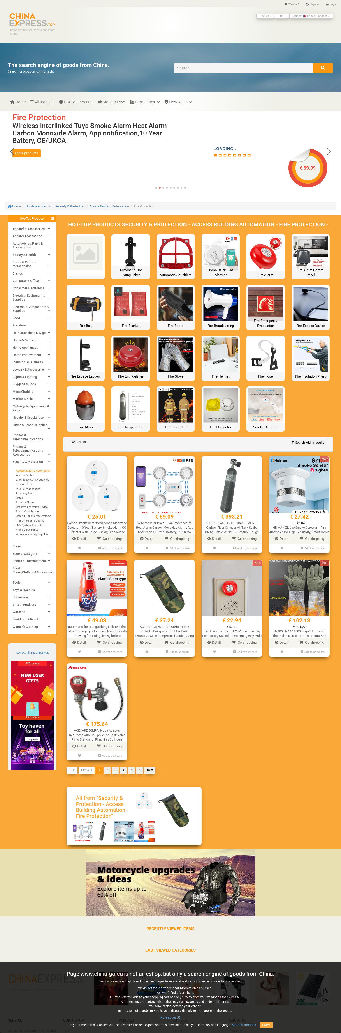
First (72, 769)
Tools (17, 582)
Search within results (307, 442)
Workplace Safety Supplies (32, 534)
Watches (19, 612)
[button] (329, 151)
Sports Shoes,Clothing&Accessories (33, 570)
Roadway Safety (26, 493)
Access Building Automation (109, 206)
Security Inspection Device (32, 507)
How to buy (178, 102)
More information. (244, 1025)
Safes (19, 498)
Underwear (20, 597)
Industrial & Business (28, 362)
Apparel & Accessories (29, 229)
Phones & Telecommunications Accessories (28, 450)
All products (42, 102)
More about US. (170, 1017)
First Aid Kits (24, 484)
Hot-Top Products (76, 102)
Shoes (17, 546)
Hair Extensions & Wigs (29, 333)
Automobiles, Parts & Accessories (28, 245)
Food (16, 318)
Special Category (25, 554)
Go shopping (109, 539)
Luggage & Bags (24, 384)
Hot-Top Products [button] (32, 218)
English (265, 16)
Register (313, 4)
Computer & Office (26, 280)
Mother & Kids (23, 399)
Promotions (145, 102)
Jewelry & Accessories (29, 369)
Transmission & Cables (30, 520)
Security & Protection (70, 206)
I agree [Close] (266, 1025)
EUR (282, 16)
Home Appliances (25, 347)
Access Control (25, 475)
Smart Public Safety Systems (33, 516)
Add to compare (110, 548)
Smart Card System (28, 511)
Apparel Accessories (27, 236)
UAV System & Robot (28, 525)
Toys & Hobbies (24, 590)
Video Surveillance (27, 529)
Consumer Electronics (28, 288)
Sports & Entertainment (29, 561)
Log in (331, 4)
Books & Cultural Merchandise (24, 264)
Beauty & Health (24, 255)
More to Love (111, 102)
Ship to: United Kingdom (311, 16)
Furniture (19, 325)
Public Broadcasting (28, 489)
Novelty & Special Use (28, 417)
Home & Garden (24, 340)
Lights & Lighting (25, 377)
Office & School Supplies (30, 425)
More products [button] (26, 153)
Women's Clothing (25, 627)
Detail (79, 539)
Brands (18, 273)
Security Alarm (25, 502)
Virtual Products (24, 604)
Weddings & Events (26, 619)
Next (150, 769)
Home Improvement (27, 355)
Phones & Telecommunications (28, 437)
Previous (86, 769)
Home (18, 102)
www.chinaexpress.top (33, 652)
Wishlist (292, 4)
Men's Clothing (23, 391)
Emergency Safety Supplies (32, 479)
